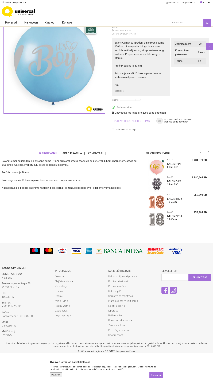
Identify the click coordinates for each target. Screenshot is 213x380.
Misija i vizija (61, 327)
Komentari (95, 180)
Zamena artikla (116, 352)
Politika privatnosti (118, 308)
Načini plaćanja (116, 332)
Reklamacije (115, 342)
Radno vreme (62, 332)
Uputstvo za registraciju (121, 322)
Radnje (59, 322)
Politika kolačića (117, 313)
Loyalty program (64, 342)
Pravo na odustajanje (120, 347)
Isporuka (113, 337)
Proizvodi (17, 29)
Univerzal (6, 29)
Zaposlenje (61, 313)
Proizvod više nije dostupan (132, 147)
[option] (177, 220)
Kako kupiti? (114, 317)
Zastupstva (61, 337)
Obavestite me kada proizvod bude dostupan (139, 139)
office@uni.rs (9, 352)
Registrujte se (189, 2)
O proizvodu (48, 180)
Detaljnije (119, 117)
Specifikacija (72, 180)
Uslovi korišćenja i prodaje (122, 303)
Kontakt (59, 317)
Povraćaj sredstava (119, 356)
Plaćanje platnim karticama (123, 327)
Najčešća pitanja (64, 308)
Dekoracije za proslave (47, 29)
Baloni (63, 29)
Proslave (29, 29)
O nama (59, 303)
